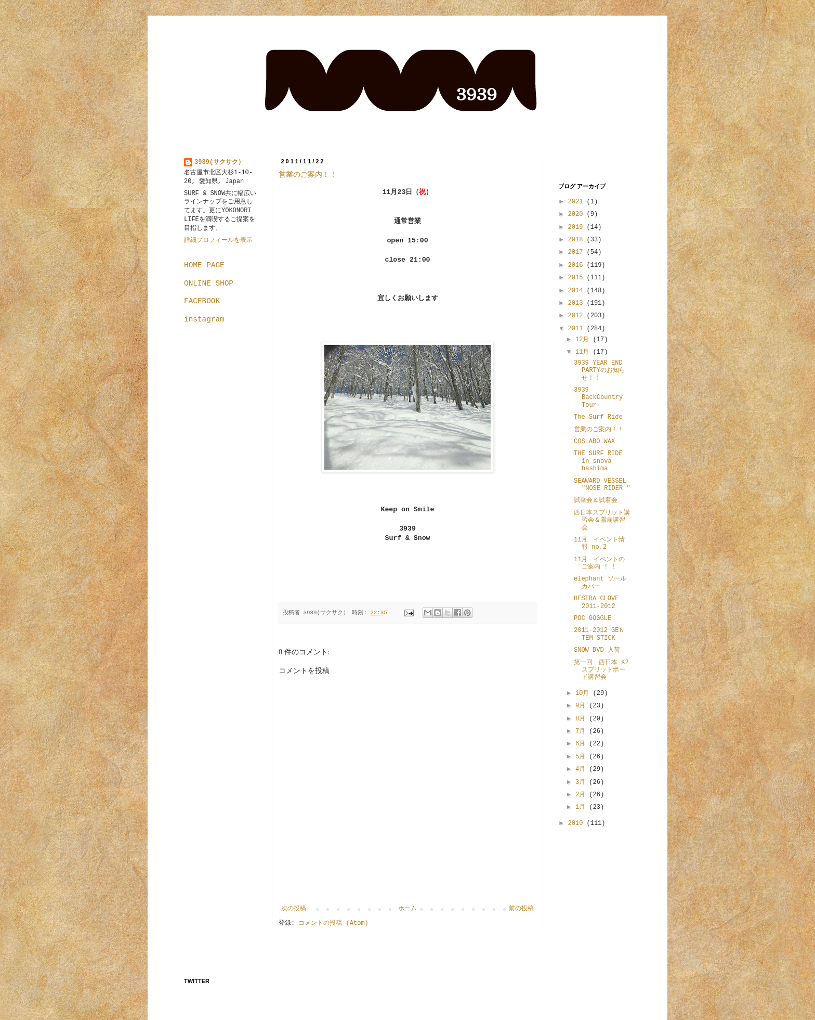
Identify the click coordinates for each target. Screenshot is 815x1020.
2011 (577, 328)
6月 (582, 743)
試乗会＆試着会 (595, 500)
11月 (584, 352)
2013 (577, 303)
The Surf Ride (598, 417)
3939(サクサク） (219, 162)
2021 (577, 201)
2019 (577, 227)
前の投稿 (521, 908)
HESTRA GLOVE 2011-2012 (596, 602)
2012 (577, 315)
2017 (577, 252)
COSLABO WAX (594, 441)
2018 (577, 239)
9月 (582, 705)
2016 (577, 265)
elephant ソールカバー (600, 582)
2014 (577, 290)
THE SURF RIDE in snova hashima (598, 461)
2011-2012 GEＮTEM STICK (599, 634)
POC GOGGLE (592, 618)
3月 (582, 782)
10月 (584, 693)
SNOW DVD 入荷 (597, 650)
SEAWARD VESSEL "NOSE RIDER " (602, 484)
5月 (582, 756)
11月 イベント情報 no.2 (599, 543)
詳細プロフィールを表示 (218, 240)
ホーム (407, 908)
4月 (582, 769)
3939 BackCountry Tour (598, 397)
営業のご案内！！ (308, 174)
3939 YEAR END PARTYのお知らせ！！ (599, 370)
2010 (577, 823)
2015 (577, 277)
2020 (577, 214)
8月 (582, 718)
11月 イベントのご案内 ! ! (599, 563)
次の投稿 (293, 908)
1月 (582, 807)
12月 (584, 339)
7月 (582, 731)
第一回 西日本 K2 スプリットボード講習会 (601, 670)
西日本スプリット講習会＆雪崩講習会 (602, 520)
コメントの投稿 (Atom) (333, 923)
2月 (582, 794)
